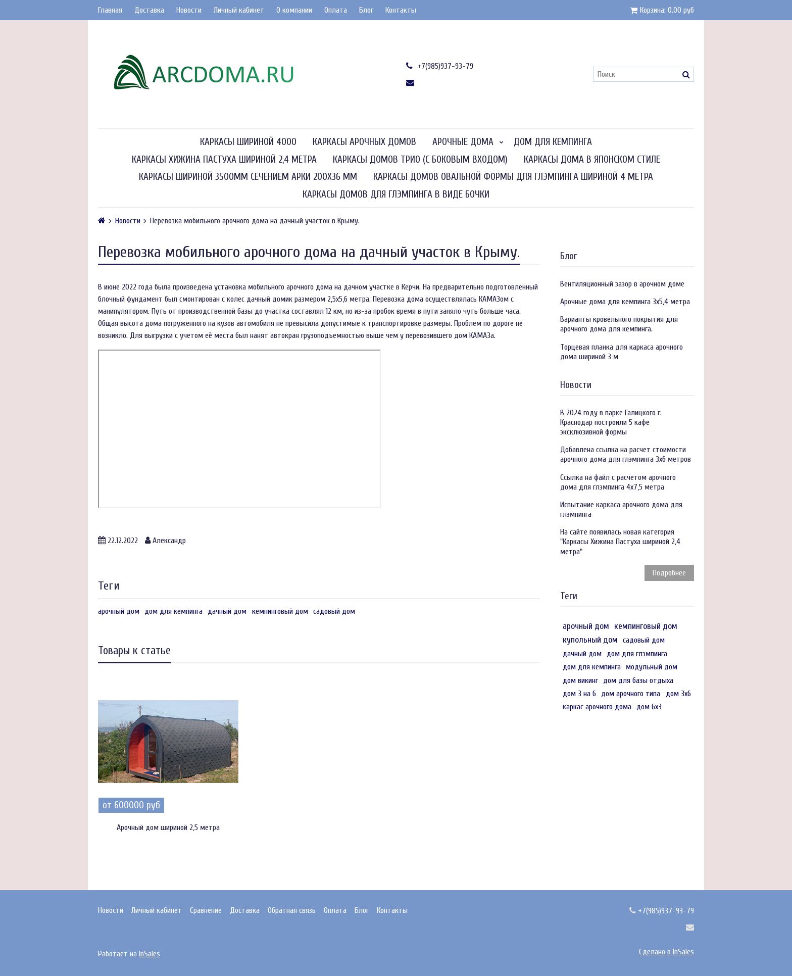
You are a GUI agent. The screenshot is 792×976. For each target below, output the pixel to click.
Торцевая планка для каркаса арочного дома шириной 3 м (621, 352)
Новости (189, 10)
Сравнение (206, 910)
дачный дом (227, 611)
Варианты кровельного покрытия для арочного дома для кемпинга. (619, 324)
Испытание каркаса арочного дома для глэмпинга (621, 509)
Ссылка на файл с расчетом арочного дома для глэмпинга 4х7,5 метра (618, 482)
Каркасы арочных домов (364, 142)
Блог (366, 10)
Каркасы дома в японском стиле (592, 159)
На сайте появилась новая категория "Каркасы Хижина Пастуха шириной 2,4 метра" (620, 541)
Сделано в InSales (666, 951)
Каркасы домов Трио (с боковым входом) (420, 159)
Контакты (400, 10)
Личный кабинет (239, 10)
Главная (110, 10)
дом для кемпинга (173, 611)
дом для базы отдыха (638, 680)
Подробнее (669, 572)
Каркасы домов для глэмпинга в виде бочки (396, 194)
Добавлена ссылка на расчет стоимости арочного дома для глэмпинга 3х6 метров (625, 454)
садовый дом (334, 611)
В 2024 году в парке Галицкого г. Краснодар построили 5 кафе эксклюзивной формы (611, 422)
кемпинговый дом (280, 611)
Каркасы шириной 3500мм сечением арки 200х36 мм (248, 176)
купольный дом (590, 640)
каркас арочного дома (597, 706)
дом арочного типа (630, 693)
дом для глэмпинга (637, 653)
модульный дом (651, 666)
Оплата (335, 10)
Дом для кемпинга (553, 142)
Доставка (149, 10)
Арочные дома (462, 142)
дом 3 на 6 (579, 693)
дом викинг (580, 680)
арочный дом (118, 611)
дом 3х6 (678, 693)
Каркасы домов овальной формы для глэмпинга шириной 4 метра (513, 176)
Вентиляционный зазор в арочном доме (622, 283)
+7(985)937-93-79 (439, 66)
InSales (149, 953)
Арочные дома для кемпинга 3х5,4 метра (625, 301)
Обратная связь (292, 910)
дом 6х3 (649, 706)
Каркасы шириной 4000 (248, 142)
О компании (294, 10)
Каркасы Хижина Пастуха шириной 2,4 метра (224, 159)
